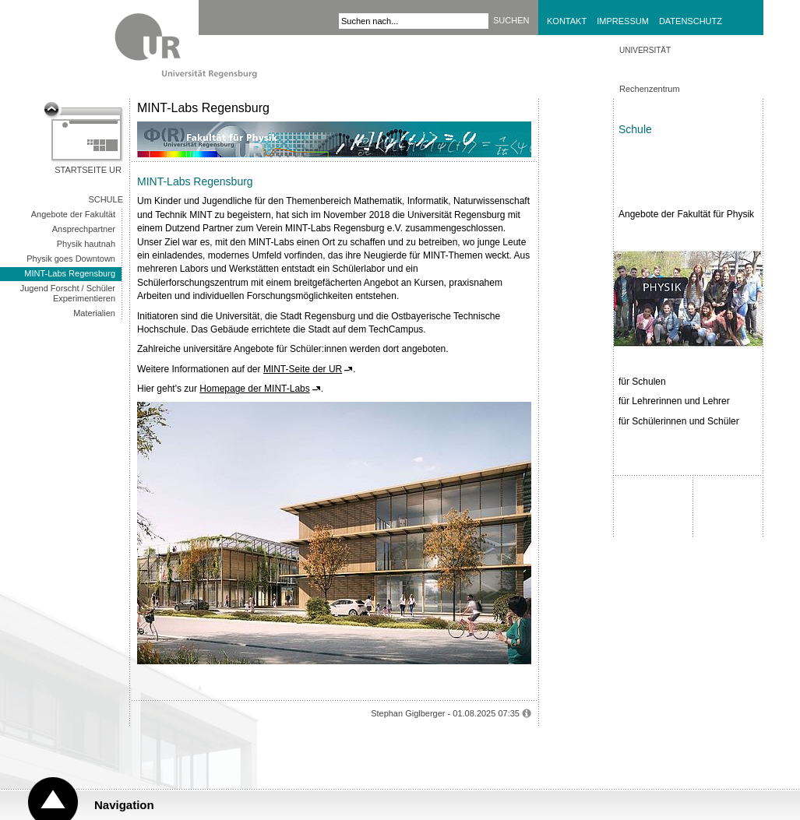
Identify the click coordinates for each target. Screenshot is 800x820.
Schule (105, 199)
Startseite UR (88, 169)
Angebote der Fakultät (73, 214)
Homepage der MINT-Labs (254, 388)
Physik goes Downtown (70, 258)
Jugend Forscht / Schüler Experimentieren (67, 293)
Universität (645, 50)
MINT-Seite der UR (302, 369)
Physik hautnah (86, 243)
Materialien (94, 313)
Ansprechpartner (83, 229)
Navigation (124, 804)
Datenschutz (690, 21)
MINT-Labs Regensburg (69, 273)
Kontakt (567, 21)
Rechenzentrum (649, 88)
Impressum (623, 21)
